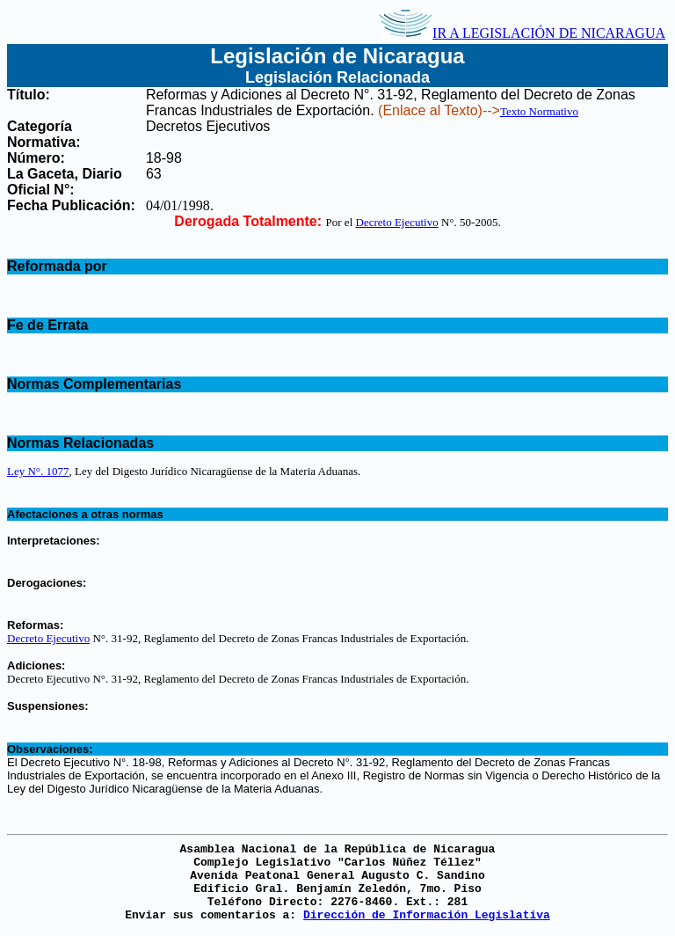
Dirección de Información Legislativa (426, 915)
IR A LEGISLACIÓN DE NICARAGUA (522, 33)
